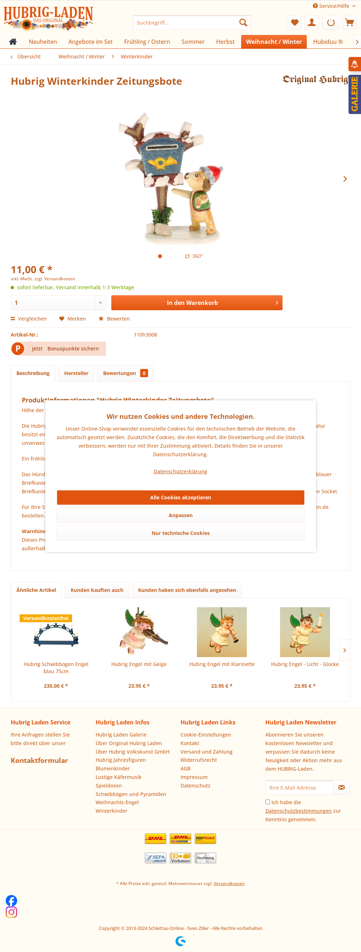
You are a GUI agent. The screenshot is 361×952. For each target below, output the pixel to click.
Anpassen (181, 515)
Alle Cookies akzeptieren (180, 497)
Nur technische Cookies (181, 533)
